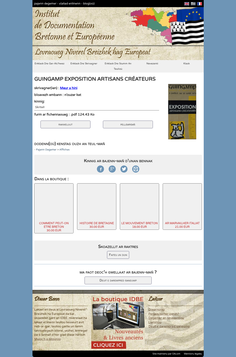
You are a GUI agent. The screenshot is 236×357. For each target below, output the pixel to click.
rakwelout (65, 124)
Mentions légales (193, 353)
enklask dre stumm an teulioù (118, 66)
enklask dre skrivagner (83, 63)
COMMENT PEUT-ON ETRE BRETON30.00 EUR (54, 227)
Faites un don (118, 255)
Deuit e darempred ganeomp (118, 280)
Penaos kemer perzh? (163, 314)
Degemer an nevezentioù (166, 318)
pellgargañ (127, 124)
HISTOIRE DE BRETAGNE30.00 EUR (97, 225)
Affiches (64, 149)
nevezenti (152, 63)
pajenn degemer (45, 3)
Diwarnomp (156, 309)
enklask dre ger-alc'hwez (49, 63)
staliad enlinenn (69, 3)
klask (186, 63)
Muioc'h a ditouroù (47, 339)
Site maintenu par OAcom (166, 353)
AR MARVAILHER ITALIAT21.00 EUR (182, 225)
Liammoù (154, 322)
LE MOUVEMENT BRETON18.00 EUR (139, 225)
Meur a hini (68, 88)
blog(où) (89, 3)
